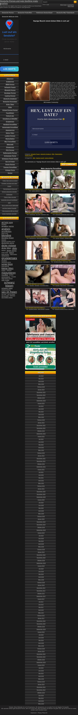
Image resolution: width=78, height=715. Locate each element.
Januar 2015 (41, 684)
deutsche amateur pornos (61, 309)
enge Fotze (65, 262)
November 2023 (41, 395)
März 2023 (41, 417)
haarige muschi (40, 158)
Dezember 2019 (41, 522)
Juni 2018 (41, 571)
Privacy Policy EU (42, 713)
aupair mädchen (36, 191)
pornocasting (46, 262)
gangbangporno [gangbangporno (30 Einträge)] (5, 255)
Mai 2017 (41, 607)
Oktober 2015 (41, 660)
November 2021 (41, 461)
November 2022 (41, 428)
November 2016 (41, 624)
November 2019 (41, 525)
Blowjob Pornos (10, 90)
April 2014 (41, 701)
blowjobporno (32, 238)
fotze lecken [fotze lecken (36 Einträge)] (13, 254)
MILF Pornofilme (10, 141)
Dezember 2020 (41, 492)
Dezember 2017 (41, 588)
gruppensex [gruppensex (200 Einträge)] (9, 258)
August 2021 (41, 470)
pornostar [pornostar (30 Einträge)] (13, 276)
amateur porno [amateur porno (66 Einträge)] (8, 226)
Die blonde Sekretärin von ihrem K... (35, 284)
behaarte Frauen (35, 154)
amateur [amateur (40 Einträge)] (4, 224)
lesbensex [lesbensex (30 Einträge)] (9, 270)
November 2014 (41, 690)
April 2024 (41, 381)
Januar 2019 (41, 552)
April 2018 (41, 577)
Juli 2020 (41, 503)
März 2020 (41, 514)
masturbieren (70, 285)
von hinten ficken (44, 285)
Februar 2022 (41, 453)
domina (57, 238)
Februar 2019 (41, 549)
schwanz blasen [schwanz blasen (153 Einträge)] (9, 284)
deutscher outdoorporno (43, 238)
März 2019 (41, 547)
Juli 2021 (41, 472)
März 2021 (41, 483)
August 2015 (41, 665)
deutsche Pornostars (10, 101)
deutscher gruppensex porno (62, 214)
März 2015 (41, 679)
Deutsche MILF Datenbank (65, 13)
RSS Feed (63, 5)
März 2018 (41, 580)
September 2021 (41, 467)
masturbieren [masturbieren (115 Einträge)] (9, 272)
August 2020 (41, 500)
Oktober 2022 (41, 431)
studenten (43, 214)
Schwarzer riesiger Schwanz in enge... (61, 260)
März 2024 (41, 384)
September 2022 (41, 434)
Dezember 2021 (41, 458)
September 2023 (41, 401)
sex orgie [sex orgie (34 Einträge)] (4, 294)
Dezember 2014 (41, 687)
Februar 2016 (41, 649)
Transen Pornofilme (10, 167)
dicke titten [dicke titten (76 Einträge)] (6, 248)
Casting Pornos (10, 96)
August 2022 (41, 436)
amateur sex (39, 262)
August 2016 (41, 632)
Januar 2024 (41, 390)
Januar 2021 (41, 489)
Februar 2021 (41, 486)
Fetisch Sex (10, 116)
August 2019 (41, 533)
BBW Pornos (10, 84)
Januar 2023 (41, 423)
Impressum (34, 713)
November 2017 (41, 591)
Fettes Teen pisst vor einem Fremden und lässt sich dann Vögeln (9, 183)
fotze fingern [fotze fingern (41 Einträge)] (5, 254)
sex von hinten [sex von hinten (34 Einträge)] (11, 294)
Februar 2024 (41, 387)
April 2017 (41, 610)
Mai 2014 (41, 698)
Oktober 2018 (41, 560)
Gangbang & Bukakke (10, 119)
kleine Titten (10, 133)
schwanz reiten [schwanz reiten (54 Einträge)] (7, 288)
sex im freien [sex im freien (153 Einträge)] (9, 292)
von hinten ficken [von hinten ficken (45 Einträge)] (7, 297)
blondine (32, 285)
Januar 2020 (41, 519)
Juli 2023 (41, 406)
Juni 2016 (41, 638)
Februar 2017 (41, 616)
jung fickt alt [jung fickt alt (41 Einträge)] (5, 266)
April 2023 (41, 414)
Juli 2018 (41, 569)
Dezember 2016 (41, 621)
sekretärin (37, 285)
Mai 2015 (41, 673)
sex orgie (38, 214)
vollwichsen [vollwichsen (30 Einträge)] (12, 295)
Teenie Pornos (29, 156)
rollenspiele (43, 191)
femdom (62, 238)
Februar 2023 (41, 420)
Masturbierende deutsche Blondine (60, 284)
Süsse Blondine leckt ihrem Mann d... (35, 308)
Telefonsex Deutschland (44, 13)
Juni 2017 (41, 605)
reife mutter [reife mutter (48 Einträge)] (5, 280)
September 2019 (41, 530)
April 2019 (41, 544)
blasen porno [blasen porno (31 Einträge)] (5, 233)
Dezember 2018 (41, 555)
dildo (34, 158)
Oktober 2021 (41, 464)
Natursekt (10, 144)
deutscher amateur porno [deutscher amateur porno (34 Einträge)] (8, 241)
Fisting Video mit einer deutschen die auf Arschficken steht (9, 200)
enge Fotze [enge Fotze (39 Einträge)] (5, 252)
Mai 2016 (41, 640)
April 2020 (41, 511)
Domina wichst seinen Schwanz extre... (61, 237)
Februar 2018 (41, 582)
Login (48, 4)
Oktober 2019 (41, 527)
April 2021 (41, 481)
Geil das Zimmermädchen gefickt (34, 189)
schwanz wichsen (69, 238)
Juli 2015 (41, 668)
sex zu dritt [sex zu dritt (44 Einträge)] (5, 296)
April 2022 (41, 447)
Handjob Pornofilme (10, 124)
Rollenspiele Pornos (10, 153)
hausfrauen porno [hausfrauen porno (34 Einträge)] (6, 262)
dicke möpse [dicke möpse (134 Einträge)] (9, 245)
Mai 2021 (41, 478)
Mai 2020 (41, 508)
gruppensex (64, 191)
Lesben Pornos (10, 136)
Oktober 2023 (41, 398)
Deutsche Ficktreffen (25, 13)
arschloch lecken (33, 309)
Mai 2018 (41, 574)
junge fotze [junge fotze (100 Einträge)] (7, 264)
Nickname (7, 49)
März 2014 (41, 704)
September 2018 (41, 563)
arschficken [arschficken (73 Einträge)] (6, 231)
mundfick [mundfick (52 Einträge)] (5, 275)
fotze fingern (63, 285)
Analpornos (10, 81)
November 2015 (41, 657)
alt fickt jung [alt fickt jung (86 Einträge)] (7, 222)
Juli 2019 (41, 536)
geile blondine (41, 309)
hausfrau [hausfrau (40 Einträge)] (4, 260)
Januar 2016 (41, 651)
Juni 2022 (41, 442)
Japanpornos (10, 130)
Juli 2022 (41, 439)
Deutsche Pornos (8, 13)
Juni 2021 (41, 475)
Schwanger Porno (10, 156)
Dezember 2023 (41, 392)
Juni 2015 (41, 671)
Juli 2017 (41, 602)
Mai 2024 (41, 379)
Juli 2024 (41, 376)
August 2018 (41, 566)
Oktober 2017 (41, 593)
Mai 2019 (41, 541)
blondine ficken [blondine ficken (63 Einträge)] (8, 238)
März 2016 (41, 646)
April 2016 (41, 643)
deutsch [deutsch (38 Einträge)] (4, 240)
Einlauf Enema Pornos (10, 110)
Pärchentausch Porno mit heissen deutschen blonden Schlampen (9, 191)
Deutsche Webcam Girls (10, 16)
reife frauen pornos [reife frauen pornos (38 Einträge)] (7, 278)
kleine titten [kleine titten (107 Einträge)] (7, 268)
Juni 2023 (41, 409)
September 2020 (41, 497)
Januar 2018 (41, 585)
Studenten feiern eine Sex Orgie (34, 213)
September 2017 (41, 596)
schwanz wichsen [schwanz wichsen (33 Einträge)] (6, 290)
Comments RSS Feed (70, 5)
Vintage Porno (10, 170)
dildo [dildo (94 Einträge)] (14, 248)
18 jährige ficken (58, 262)
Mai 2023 (41, 412)
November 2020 (41, 494)
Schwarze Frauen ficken (10, 159)
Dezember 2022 (41, 425)
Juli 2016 (41, 635)
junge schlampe (49, 158)
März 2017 (41, 613)
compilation (58, 191)
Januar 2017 (41, 618)
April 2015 (41, 676)
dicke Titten (10, 104)
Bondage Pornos (10, 93)
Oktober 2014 (41, 693)
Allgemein (10, 79)
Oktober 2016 (41, 627)
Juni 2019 (41, 538)
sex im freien (71, 191)
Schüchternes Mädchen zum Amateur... (35, 260)
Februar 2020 (41, 516)
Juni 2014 (41, 695)
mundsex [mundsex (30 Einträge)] (11, 274)
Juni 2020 (41, 505)
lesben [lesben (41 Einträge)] (4, 270)
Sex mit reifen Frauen (56, 213)
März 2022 (41, 450)
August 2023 (41, 403)
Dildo (53, 154)
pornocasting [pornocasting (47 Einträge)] (6, 277)
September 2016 (41, 629)
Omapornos (10, 147)
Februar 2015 (41, 682)
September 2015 (41, 662)
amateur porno (32, 262)
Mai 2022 (41, 445)
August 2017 (41, 599)
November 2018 (41, 558)
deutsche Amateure (46, 154)
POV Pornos (10, 150)
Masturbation (58, 154)
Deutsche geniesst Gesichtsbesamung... (36, 237)
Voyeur (10, 173)
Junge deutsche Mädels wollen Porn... (61, 189)
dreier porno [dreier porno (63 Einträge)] (11, 251)
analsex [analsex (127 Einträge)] (6, 228)
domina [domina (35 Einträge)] (4, 250)
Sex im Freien (10, 161)
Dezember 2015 (41, 654)
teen (48, 214)
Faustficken (10, 113)
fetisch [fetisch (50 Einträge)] (11, 253)
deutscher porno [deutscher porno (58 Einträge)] (8, 243)
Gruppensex (10, 121)
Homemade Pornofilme (10, 127)
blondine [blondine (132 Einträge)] (6, 235)
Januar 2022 (41, 456)
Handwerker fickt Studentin (58, 308)
